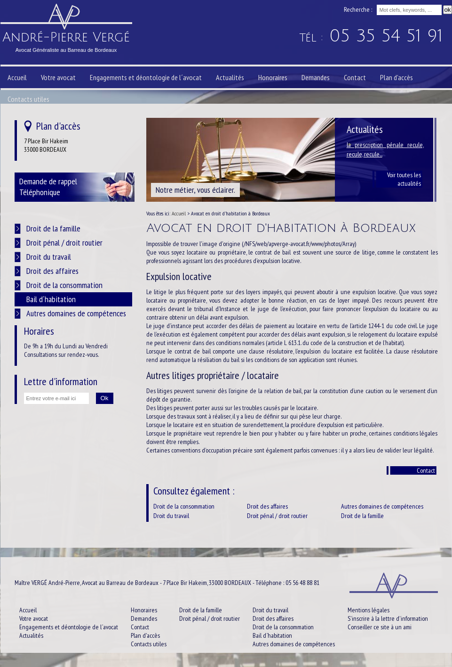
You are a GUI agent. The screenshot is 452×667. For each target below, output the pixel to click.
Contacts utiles (28, 99)
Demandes (315, 77)
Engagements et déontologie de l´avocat (146, 77)
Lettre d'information (60, 381)
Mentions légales (368, 610)
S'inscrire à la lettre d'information (388, 618)
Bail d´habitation (51, 299)
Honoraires (272, 77)
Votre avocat (58, 77)
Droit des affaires (267, 506)
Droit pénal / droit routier (277, 515)
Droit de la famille (362, 515)
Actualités (230, 77)
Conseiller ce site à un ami (380, 627)
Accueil (17, 77)
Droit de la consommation (183, 506)
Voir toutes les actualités (404, 179)
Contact (426, 470)
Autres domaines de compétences (382, 506)
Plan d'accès (396, 77)
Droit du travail (171, 515)
